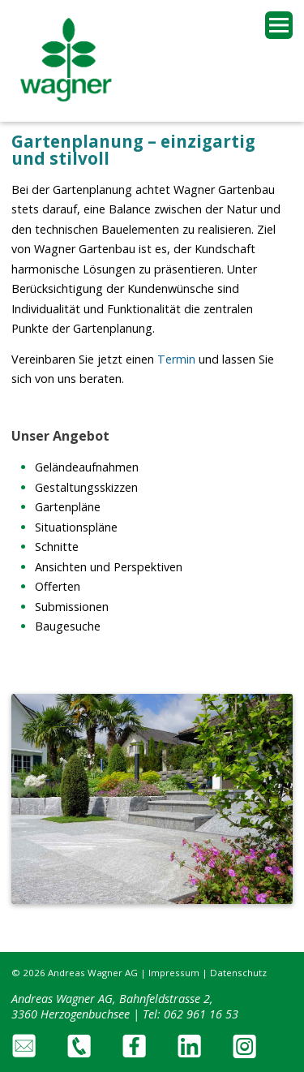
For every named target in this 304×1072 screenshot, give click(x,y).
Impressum (173, 973)
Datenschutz (238, 973)
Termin (178, 359)
